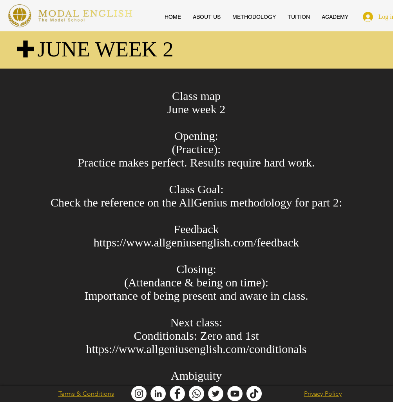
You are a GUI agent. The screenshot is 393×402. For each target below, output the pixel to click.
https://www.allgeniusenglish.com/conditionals (196, 348)
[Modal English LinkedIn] (158, 393)
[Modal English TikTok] (254, 393)
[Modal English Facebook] (177, 393)
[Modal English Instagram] (139, 393)
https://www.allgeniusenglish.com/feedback (196, 242)
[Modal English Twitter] (215, 393)
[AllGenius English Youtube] (235, 393)
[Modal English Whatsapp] (196, 393)
